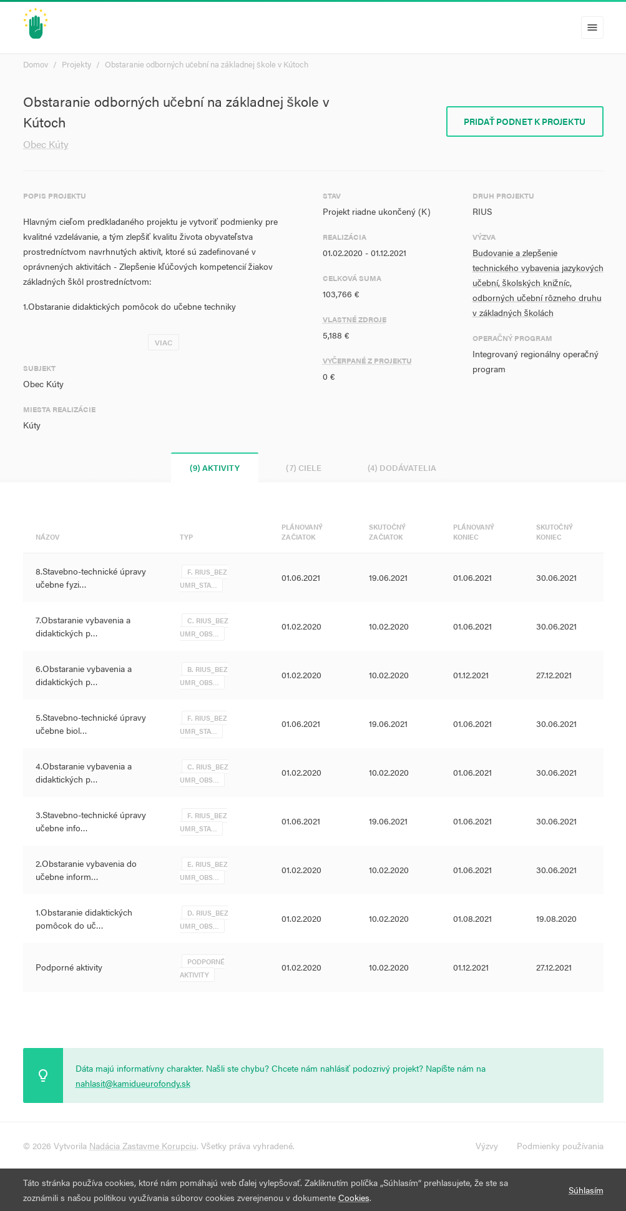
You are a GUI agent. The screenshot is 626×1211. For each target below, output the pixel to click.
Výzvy (487, 1145)
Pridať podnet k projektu (525, 121)
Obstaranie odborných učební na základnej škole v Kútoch (206, 64)
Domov (35, 64)
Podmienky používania (560, 1145)
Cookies (353, 1197)
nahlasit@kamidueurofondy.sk (133, 1083)
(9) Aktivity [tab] (215, 467)
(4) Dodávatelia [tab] (402, 467)
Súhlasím (586, 1190)
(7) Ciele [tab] (303, 467)
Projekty (76, 64)
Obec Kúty (46, 144)
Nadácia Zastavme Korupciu (143, 1145)
